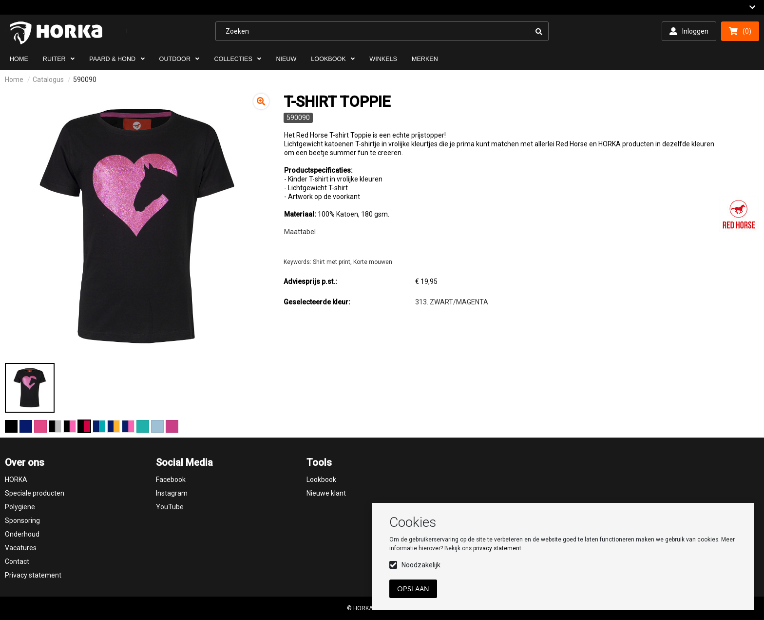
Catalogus (48, 79)
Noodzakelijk (420, 565)
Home (14, 79)
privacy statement (497, 548)
